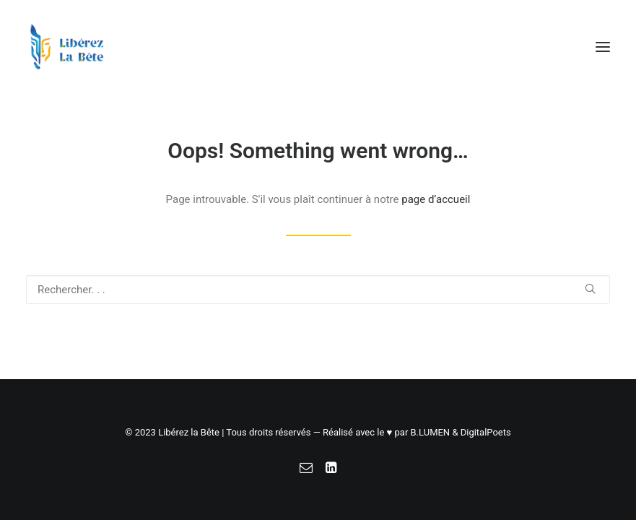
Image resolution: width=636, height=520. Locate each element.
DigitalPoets (486, 432)
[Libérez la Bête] (67, 47)
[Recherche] (318, 289)
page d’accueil (435, 199)
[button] (603, 46)
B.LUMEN (430, 432)
